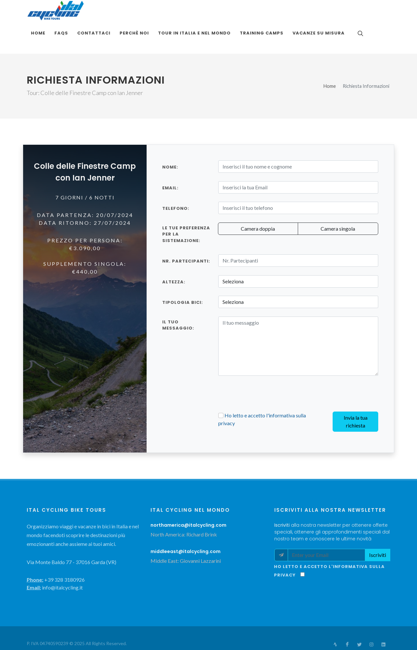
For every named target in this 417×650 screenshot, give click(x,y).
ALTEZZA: (173, 261)
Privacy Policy (91, 630)
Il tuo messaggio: (178, 304)
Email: (170, 167)
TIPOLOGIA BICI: (182, 281)
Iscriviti (377, 534)
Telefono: (175, 187)
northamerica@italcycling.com (188, 504)
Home (330, 65)
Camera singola (338, 208)
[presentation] (267, 373)
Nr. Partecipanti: (186, 240)
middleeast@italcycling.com (186, 530)
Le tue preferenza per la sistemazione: (186, 213)
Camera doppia (258, 208)
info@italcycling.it (324, 633)
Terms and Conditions (49, 630)
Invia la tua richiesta (355, 401)
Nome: (170, 146)
